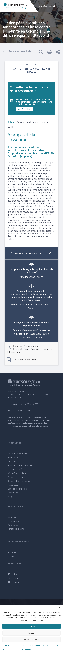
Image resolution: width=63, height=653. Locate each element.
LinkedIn (14, 574)
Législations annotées (17, 489)
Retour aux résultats (20, 51)
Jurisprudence (14, 485)
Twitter (14, 578)
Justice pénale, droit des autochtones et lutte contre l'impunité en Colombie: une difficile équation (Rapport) (34, 101)
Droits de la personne (42, 349)
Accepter (31, 626)
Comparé (17, 346)
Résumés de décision (17, 473)
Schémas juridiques (16, 477)
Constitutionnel (31, 346)
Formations (13, 493)
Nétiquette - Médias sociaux (19, 411)
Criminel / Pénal (21, 349)
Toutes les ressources (17, 453)
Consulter (24, 109)
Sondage (12, 556)
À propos (12, 517)
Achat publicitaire (16, 529)
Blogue (11, 496)
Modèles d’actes (15, 457)
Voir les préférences (31, 639)
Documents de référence (25, 359)
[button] (59, 608)
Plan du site (12, 433)
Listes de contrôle (16, 469)
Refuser (31, 633)
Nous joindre (13, 521)
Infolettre (12, 552)
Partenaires (13, 525)
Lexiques (12, 461)
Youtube (14, 582)
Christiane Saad (30, 330)
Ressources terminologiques (20, 465)
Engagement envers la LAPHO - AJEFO (23, 404)
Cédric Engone (36, 276)
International (32, 69)
